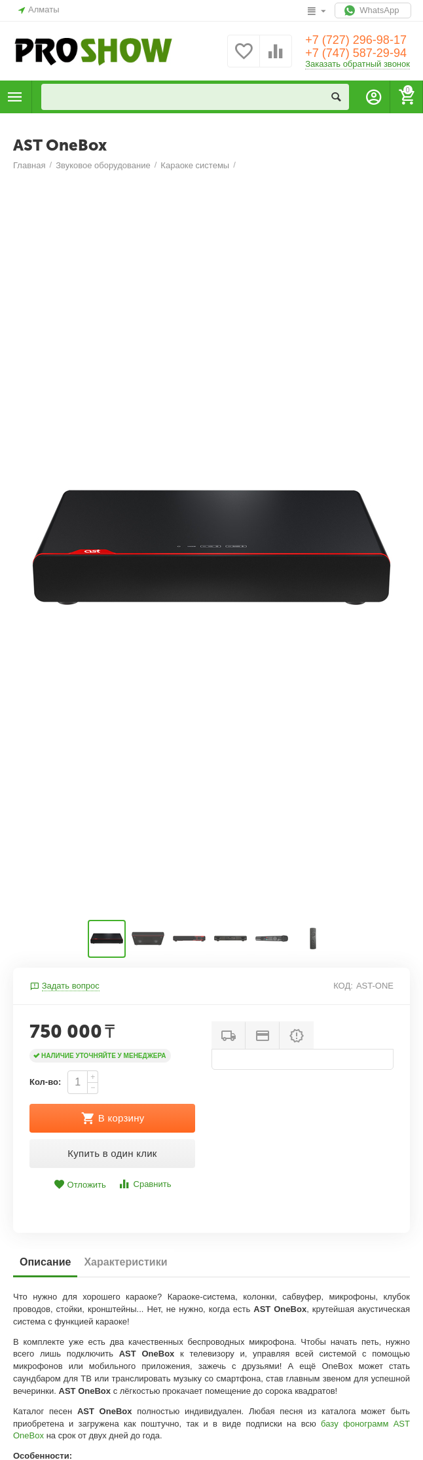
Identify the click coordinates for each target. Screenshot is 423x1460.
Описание (45, 1262)
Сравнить (144, 1184)
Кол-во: (45, 1082)
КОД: (343, 986)
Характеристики (125, 1262)
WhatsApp (372, 10)
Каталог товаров (15, 97)
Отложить (80, 1184)
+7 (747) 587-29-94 (356, 53)
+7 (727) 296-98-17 (356, 39)
